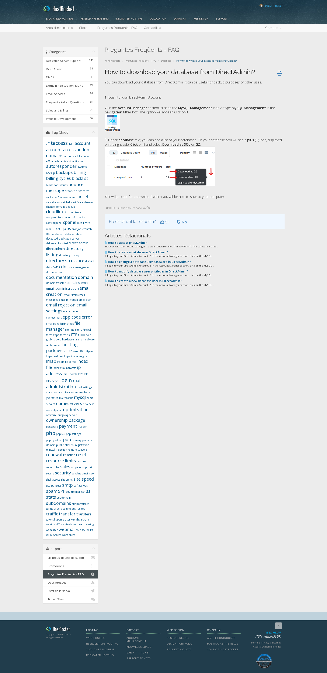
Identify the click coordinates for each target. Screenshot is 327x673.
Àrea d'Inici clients (59, 28)
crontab (87, 229)
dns (65, 266)
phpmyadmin (54, 440)
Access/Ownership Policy (267, 646)
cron (49, 229)
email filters (70, 295)
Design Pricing (178, 637)
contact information (74, 217)
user (67, 519)
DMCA (56, 267)
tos (83, 509)
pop (67, 439)
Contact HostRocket (223, 649)
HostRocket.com (63, 630)
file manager (63, 326)
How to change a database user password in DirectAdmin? (148, 262)
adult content (82, 156)
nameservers (69, 403)
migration (68, 392)
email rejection (61, 305)
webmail (67, 529)
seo (91, 473)
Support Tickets (138, 658)
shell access (53, 479)
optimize (51, 415)
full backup (84, 335)
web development (69, 524)
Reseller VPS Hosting (95, 18)
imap (51, 361)
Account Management (136, 639)
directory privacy (69, 255)
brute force (82, 191)
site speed (83, 479)
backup (50, 173)
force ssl (65, 335)
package (77, 420)
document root (55, 272)
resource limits (61, 461)
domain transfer (56, 283)
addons (69, 156)
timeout (71, 509)
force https (52, 335)
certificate (77, 202)
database (56, 234)
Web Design (201, 18)
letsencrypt (52, 381)
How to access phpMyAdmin (126, 243)
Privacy (265, 642)
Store (85, 28)
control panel (54, 223)
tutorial (50, 519)
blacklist (80, 178)
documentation (61, 277)
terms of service (55, 509)
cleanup (70, 207)
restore (81, 461)
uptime (60, 519)
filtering (69, 330)
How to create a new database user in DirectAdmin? (143, 281)
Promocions (70, 566)
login (66, 380)
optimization (76, 409)
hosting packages (62, 348)
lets (86, 374)
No (182, 221)
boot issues (60, 185)
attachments (58, 161)
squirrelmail (73, 492)
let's (80, 374)
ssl (88, 491)
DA (48, 234)
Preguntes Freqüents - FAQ (117, 28)
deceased (52, 238)
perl (85, 427)
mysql (80, 397)
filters (78, 330)
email (85, 282)
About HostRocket (221, 637)
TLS (78, 509)
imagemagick (79, 356)
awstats (82, 167)
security (63, 473)
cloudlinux (56, 211)
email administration (62, 288)
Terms (254, 642)
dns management (79, 267)
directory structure (65, 260)
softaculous (81, 485)
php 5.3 (60, 434)
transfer (67, 514)
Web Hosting (96, 637)
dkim (49, 267)
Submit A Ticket (138, 652)
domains (73, 282)
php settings (73, 434)
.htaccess (57, 142)
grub (49, 339)
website (81, 530)
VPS (58, 524)
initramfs (71, 368)
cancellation (53, 202)
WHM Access (53, 535)
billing (80, 172)
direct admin (78, 243)
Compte (273, 28)
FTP (74, 334)
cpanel (69, 222)
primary (76, 440)
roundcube (52, 467)
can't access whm (64, 197)
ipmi (65, 374)
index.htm (59, 368)
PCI (80, 427)
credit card (83, 223)
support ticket (80, 504)
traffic (52, 514)
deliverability (54, 243)
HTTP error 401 (75, 351)
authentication (75, 161)
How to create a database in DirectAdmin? (136, 252)
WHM (90, 530)
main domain (54, 392)
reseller (69, 455)
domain (85, 277)
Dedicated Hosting (129, 18)
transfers (83, 514)
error (87, 317)
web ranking (86, 524)
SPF (61, 491)
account (83, 143)
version (50, 524)
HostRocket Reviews (222, 643)
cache (49, 197)
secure (50, 473)
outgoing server (67, 415)
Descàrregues (70, 582)
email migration (68, 300)
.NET (71, 144)
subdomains (58, 503)
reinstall (51, 449)
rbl (72, 445)
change (88, 202)
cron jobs (61, 228)
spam (51, 491)
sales (65, 467)
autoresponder (61, 166)
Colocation (158, 18)
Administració (113, 60)
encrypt (67, 311)
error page (52, 324)
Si (164, 221)
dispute (89, 261)
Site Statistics (53, 485)
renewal (54, 454)
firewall (87, 330)
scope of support (81, 467)
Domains (180, 18)
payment (68, 426)
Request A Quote (179, 649)
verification (80, 519)
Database (166, 60)
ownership (57, 420)
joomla (73, 374)
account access (61, 149)
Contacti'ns (152, 28)
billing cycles (58, 178)
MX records (66, 398)
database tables (72, 234)
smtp (67, 485)
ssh (83, 492)
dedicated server (69, 238)
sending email (80, 473)
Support (221, 18)
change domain (55, 207)
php (50, 432)
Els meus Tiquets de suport (70, 557)
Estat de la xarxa (70, 590)
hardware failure (72, 339)
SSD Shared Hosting (59, 18)
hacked (57, 339)
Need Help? (264, 635)
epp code (72, 317)
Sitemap (276, 642)
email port (85, 300)
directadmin (55, 248)
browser (70, 191)
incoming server (66, 362)
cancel (82, 196)
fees (71, 324)
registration (82, 445)
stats (51, 497)
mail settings (84, 387)
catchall (65, 202)
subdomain (64, 497)
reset (81, 454)
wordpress (68, 535)
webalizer (52, 530)
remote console (77, 449)
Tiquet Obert (70, 599)
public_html (63, 445)
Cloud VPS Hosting (100, 649)
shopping (67, 479)
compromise (54, 217)
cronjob (76, 229)
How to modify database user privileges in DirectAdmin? (146, 271)
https (67, 356)
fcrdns (64, 324)
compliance (74, 212)
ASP (48, 161)
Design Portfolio (179, 643)
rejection (61, 449)
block (49, 185)
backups (64, 172)
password (52, 427)
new (85, 404)
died (65, 243)
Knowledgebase (138, 646)
